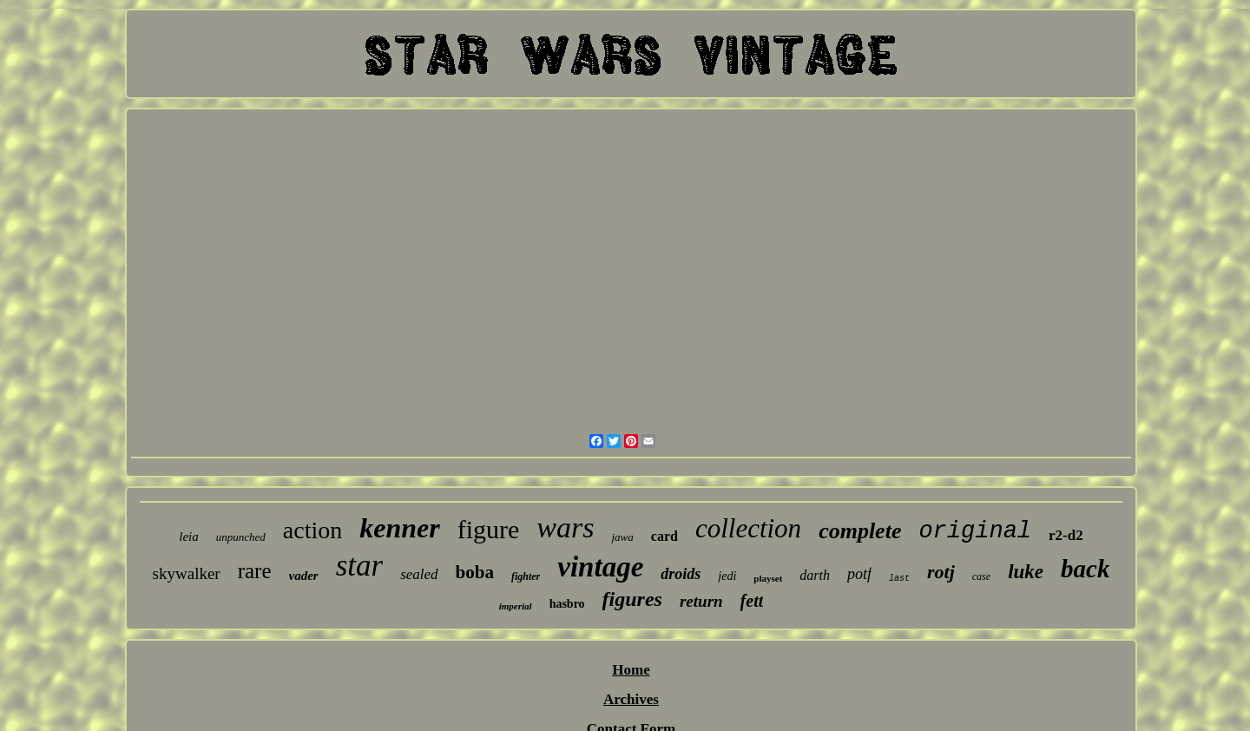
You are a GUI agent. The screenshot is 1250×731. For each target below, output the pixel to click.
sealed (419, 574)
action (312, 530)
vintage (600, 567)
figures (632, 599)
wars (565, 527)
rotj (941, 572)
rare (255, 571)
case (981, 576)
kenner (399, 527)
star (359, 566)
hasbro (567, 603)
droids (681, 574)
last (899, 578)
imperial (515, 606)
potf (859, 574)
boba (475, 572)
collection (748, 528)
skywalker (186, 573)
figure (488, 529)
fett (752, 600)
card (664, 536)
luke (1025, 572)
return (701, 601)
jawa (622, 536)
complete (860, 530)
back (1085, 569)
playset (767, 578)
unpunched (241, 536)
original (974, 531)
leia (189, 536)
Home (630, 670)
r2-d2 (1066, 535)
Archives (631, 699)
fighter (525, 576)
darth (814, 575)
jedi (727, 576)
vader (304, 576)
